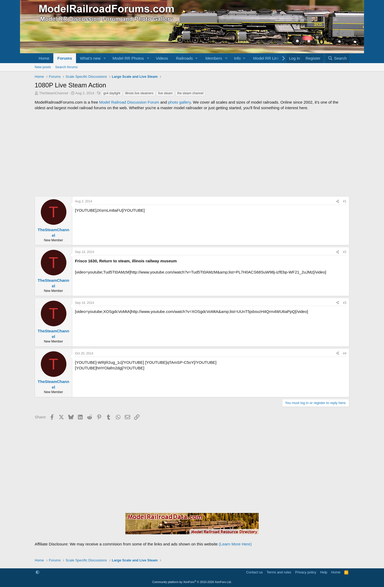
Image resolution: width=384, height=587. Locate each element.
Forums (64, 58)
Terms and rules (279, 572)
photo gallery (179, 102)
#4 (344, 353)
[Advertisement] (192, 153)
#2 (344, 252)
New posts (43, 67)
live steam (165, 93)
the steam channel (190, 93)
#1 (344, 201)
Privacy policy (305, 572)
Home (44, 58)
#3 (344, 303)
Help (323, 572)
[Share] (337, 201)
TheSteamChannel (53, 93)
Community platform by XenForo (192, 582)
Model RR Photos (128, 58)
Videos (162, 58)
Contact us (254, 572)
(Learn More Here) (235, 544)
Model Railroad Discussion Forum (129, 102)
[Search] (337, 58)
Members (213, 58)
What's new (90, 58)
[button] (105, 58)
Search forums (66, 67)
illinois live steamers (139, 93)
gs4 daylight (111, 93)
